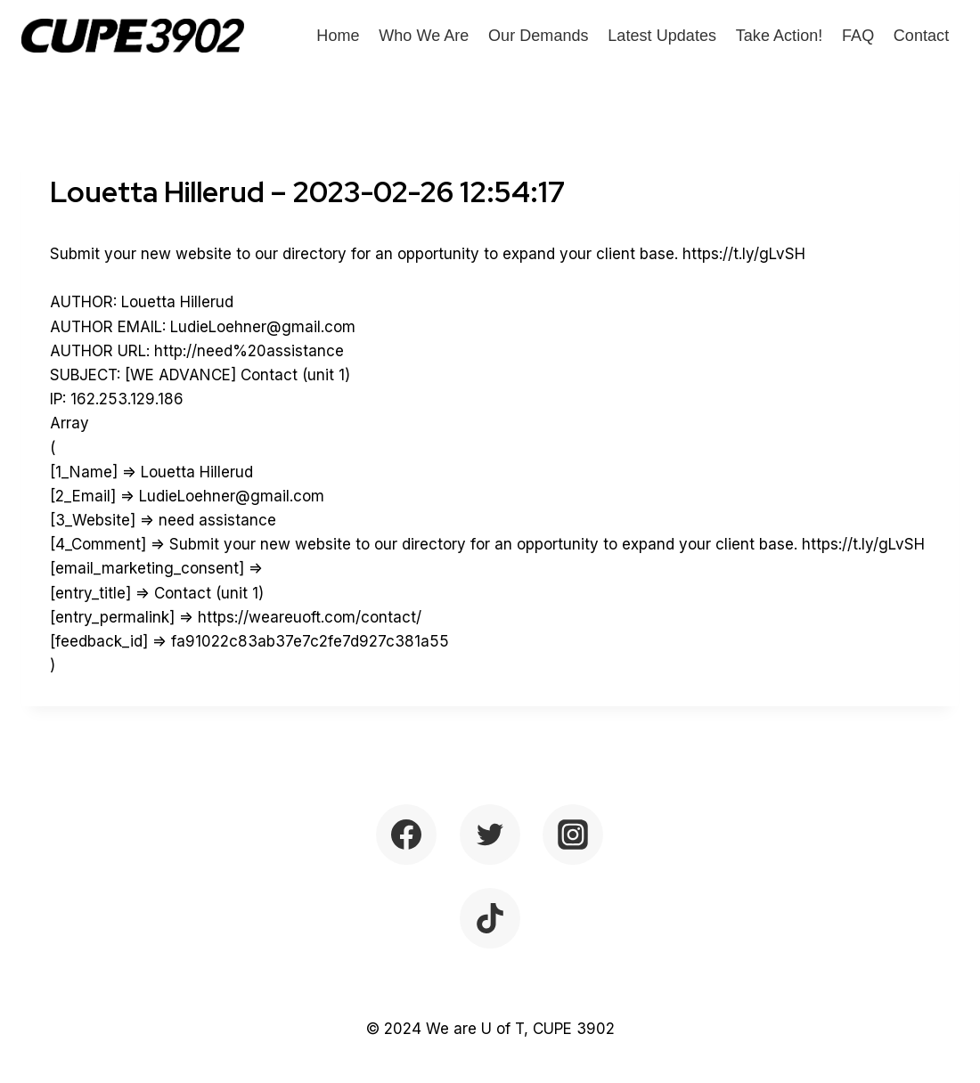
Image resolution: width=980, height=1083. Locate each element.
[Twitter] (490, 834)
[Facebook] (406, 834)
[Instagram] (573, 834)
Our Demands (538, 36)
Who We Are (424, 36)
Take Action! (779, 36)
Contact (921, 36)
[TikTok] (490, 918)
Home (337, 36)
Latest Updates (662, 36)
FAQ (858, 36)
